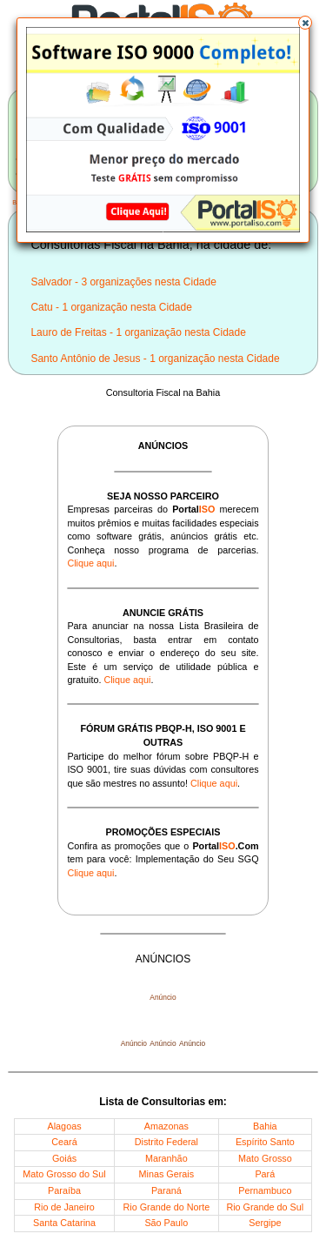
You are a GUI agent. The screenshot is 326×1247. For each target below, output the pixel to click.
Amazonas (166, 1126)
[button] (305, 23)
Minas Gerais (167, 1174)
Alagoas (65, 1126)
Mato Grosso (265, 1158)
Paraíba (64, 1190)
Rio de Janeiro (64, 1207)
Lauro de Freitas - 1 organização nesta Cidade (137, 332)
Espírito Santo (265, 1141)
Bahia (265, 1126)
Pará (265, 1174)
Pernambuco (264, 1190)
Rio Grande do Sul (264, 1207)
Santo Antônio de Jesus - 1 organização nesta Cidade (154, 358)
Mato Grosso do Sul (64, 1174)
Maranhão (166, 1158)
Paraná (166, 1190)
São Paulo (166, 1222)
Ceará (64, 1141)
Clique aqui (90, 563)
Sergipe (265, 1222)
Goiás (64, 1158)
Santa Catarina (64, 1222)
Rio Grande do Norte (166, 1207)
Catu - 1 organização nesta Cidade (110, 307)
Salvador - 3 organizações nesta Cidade (123, 282)
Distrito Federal (166, 1141)
